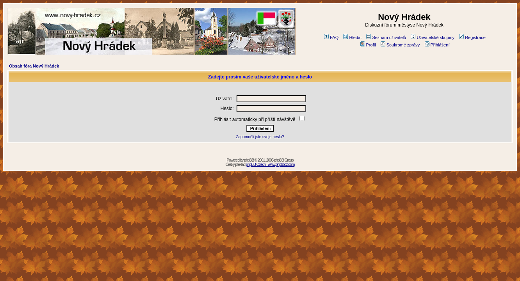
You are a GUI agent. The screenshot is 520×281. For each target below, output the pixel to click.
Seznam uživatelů (386, 37)
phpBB (249, 160)
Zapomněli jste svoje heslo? (260, 137)
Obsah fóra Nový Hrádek (34, 66)
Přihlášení (437, 45)
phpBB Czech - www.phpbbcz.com (270, 164)
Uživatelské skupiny (432, 37)
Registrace (472, 37)
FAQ (331, 37)
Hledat (352, 37)
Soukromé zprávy (400, 45)
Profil (368, 45)
